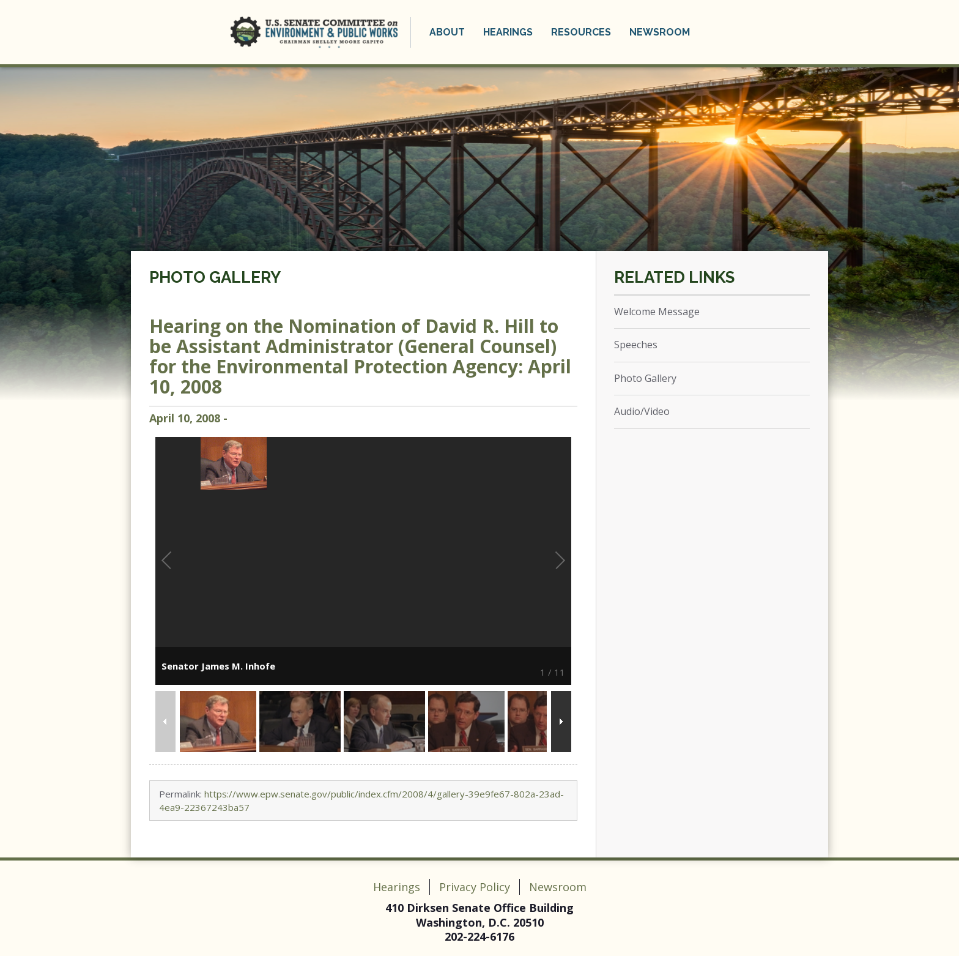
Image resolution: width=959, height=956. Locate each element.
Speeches (635, 344)
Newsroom (659, 32)
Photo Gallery (215, 277)
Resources (581, 32)
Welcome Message (657, 311)
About (447, 32)
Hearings (508, 32)
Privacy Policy (474, 886)
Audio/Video (642, 411)
